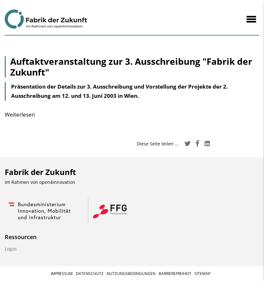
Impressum (62, 273)
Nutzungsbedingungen (131, 273)
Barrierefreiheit (175, 273)
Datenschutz (89, 273)
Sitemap (202, 273)
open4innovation (57, 182)
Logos (11, 249)
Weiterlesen (20, 114)
